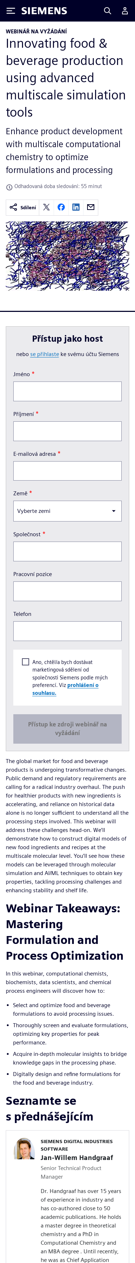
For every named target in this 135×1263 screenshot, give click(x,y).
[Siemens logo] (44, 10)
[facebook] (61, 207)
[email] (91, 207)
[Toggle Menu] (11, 11)
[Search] (107, 11)
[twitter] (46, 207)
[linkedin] (76, 207)
